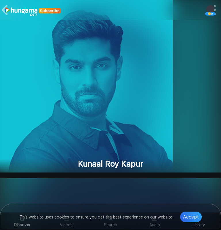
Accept (191, 217)
